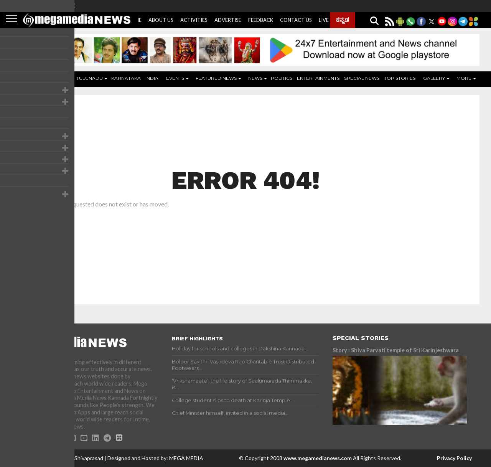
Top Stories (399, 78)
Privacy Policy (454, 458)
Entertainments (318, 78)
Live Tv (328, 20)
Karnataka (126, 78)
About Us (160, 20)
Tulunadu (89, 78)
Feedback (260, 20)
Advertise (227, 20)
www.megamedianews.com (317, 458)
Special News (361, 78)
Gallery (434, 78)
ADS (60, 78)
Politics (281, 78)
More (463, 78)
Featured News (216, 78)
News (255, 78)
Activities (194, 20)
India (151, 78)
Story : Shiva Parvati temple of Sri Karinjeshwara (396, 350)
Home (39, 78)
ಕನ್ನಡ (342, 19)
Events (175, 78)
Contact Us (296, 20)
